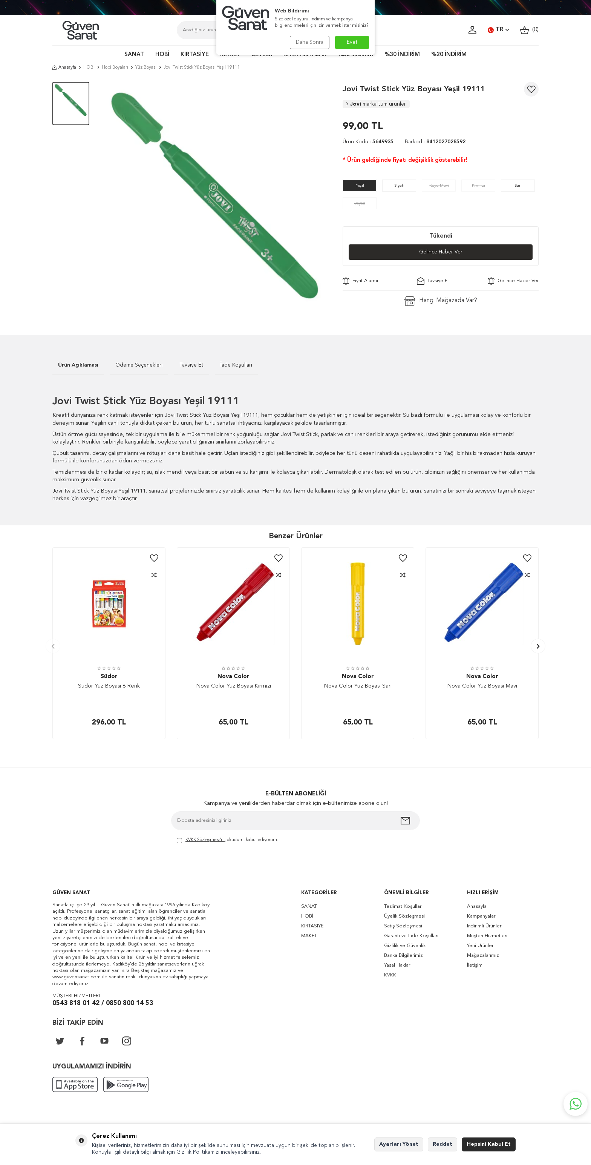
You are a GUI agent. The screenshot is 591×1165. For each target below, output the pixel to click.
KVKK (390, 975)
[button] (53, 646)
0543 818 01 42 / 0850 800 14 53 (102, 1003)
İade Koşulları (236, 365)
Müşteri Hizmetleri (487, 935)
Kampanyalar (481, 916)
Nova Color (233, 677)
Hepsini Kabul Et (489, 1144)
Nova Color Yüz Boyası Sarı (358, 686)
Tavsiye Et (433, 281)
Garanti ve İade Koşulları (411, 935)
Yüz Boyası (145, 67)
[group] (216, 197)
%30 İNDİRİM (402, 55)
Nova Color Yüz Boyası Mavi (482, 686)
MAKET (230, 55)
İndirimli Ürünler (484, 926)
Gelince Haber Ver (440, 252)
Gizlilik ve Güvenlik (405, 945)
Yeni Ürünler (480, 945)
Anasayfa (64, 67)
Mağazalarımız (483, 955)
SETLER (262, 55)
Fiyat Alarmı (360, 281)
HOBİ (162, 55)
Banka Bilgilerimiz (403, 955)
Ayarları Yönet (398, 1144)
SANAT (134, 55)
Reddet (442, 1144)
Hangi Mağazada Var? (440, 301)
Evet (352, 42)
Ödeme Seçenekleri (138, 365)
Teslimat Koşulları (403, 906)
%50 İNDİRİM (355, 55)
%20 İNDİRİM (449, 55)
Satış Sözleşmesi (403, 926)
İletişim (474, 965)
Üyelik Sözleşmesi (404, 916)
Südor (109, 677)
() (529, 30)
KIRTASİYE (195, 55)
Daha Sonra (309, 42)
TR (498, 30)
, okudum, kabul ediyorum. (227, 840)
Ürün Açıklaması (78, 365)
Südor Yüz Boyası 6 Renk (109, 686)
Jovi (376, 104)
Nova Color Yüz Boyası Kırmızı (233, 686)
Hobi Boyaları (115, 67)
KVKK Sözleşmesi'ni (205, 840)
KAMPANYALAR (304, 55)
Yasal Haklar (397, 965)
